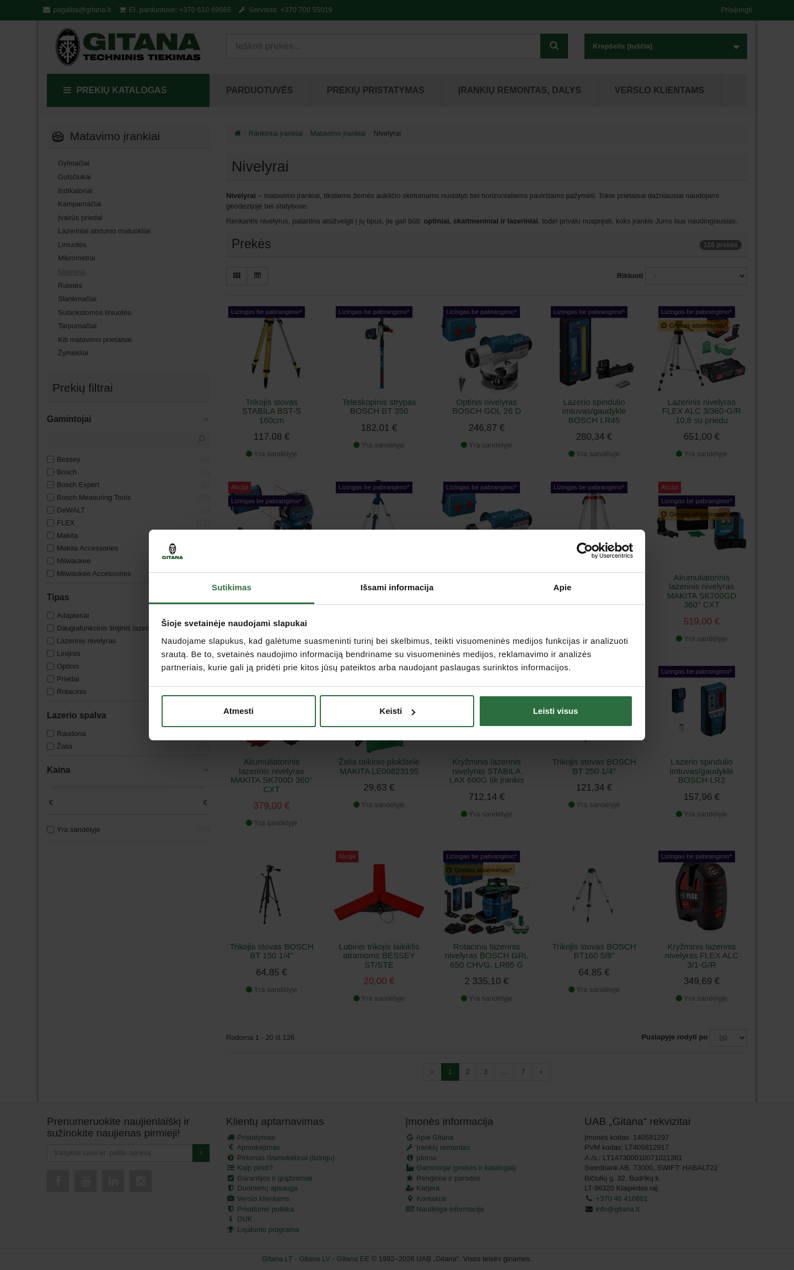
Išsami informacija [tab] (397, 587)
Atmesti (238, 711)
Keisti (397, 711)
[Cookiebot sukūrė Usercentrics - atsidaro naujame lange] (585, 551)
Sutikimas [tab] (231, 587)
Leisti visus (555, 711)
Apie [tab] (563, 587)
